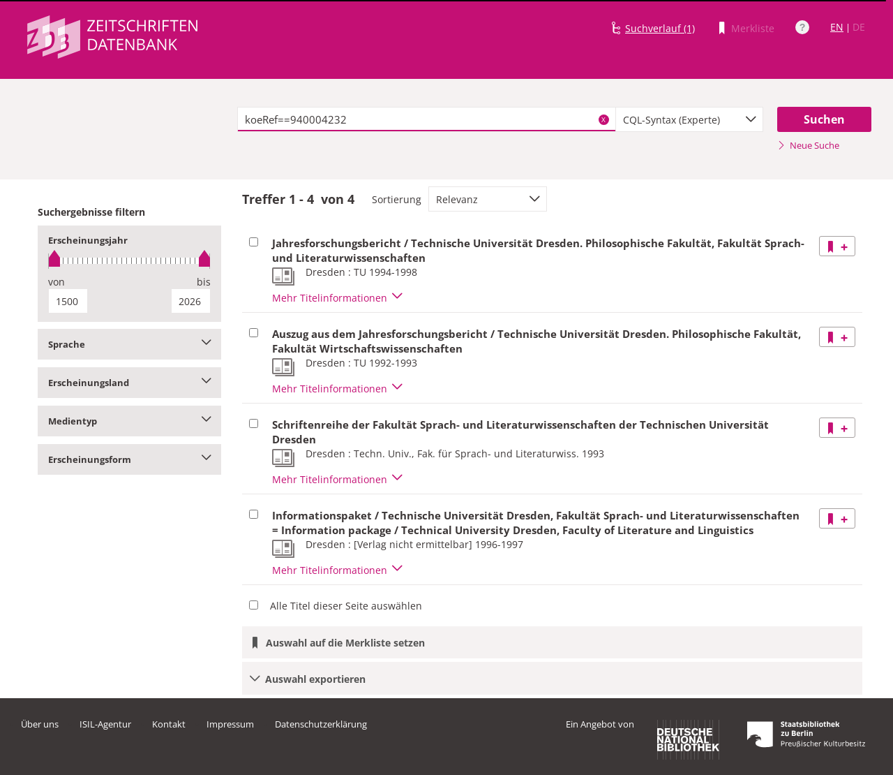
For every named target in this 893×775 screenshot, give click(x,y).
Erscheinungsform (129, 459)
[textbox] (426, 119)
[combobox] (689, 119)
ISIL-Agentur (105, 724)
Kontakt (169, 724)
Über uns (40, 724)
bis (204, 281)
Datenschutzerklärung (321, 724)
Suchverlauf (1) (660, 28)
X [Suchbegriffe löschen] (603, 119)
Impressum (230, 724)
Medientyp (129, 421)
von (56, 281)
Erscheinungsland (129, 382)
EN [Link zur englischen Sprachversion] (836, 27)
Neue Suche (808, 145)
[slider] (129, 261)
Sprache (129, 344)
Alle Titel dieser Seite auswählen (346, 605)
